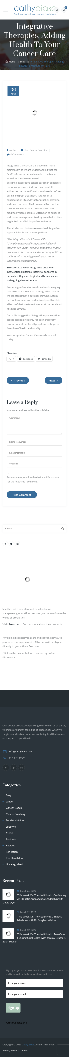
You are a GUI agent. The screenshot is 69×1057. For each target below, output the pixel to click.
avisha (13, 150)
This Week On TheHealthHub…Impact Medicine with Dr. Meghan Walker (39, 918)
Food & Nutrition (15, 820)
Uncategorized (14, 864)
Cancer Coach (14, 807)
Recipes (10, 845)
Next (54, 380)
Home (10, 61)
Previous (17, 380)
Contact (24, 1050)
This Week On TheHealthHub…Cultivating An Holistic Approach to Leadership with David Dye (34, 899)
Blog (26, 150)
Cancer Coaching (39, 150)
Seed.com (13, 624)
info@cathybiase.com (20, 751)
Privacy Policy (9, 1050)
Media (9, 832)
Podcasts (11, 839)
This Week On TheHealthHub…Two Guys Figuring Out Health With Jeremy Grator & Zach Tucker (34, 938)
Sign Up (13, 1008)
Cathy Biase (28, 1044)
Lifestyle (11, 826)
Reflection (12, 851)
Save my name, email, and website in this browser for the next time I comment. (33, 479)
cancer (10, 801)
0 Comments (17, 154)
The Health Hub (15, 857)
